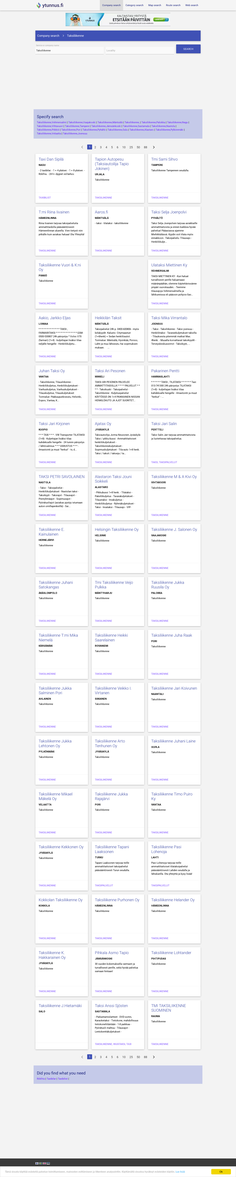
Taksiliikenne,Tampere (77, 126)
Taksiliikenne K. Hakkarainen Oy (52, 955)
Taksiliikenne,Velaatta (49, 133)
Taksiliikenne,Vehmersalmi (51, 122)
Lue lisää (187, 1172)
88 (145, 147)
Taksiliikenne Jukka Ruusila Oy (167, 585)
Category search (134, 5)
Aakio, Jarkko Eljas (55, 318)
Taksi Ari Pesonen (110, 371)
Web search (191, 5)
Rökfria (41, 1078)
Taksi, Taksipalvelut (164, 462)
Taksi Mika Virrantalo (169, 318)
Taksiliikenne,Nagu (177, 122)
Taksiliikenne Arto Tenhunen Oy (110, 743)
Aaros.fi (101, 212)
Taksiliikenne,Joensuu (75, 133)
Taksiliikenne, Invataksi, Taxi (113, 1044)
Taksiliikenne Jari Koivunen (174, 688)
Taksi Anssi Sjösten (111, 1005)
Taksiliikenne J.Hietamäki (60, 1005)
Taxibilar (51, 1078)
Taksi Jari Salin (164, 423)
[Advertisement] (118, 83)
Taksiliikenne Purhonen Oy (117, 900)
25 (131, 147)
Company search (111, 5)
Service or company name (47, 46)
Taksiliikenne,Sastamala (136, 126)
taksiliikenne (103, 250)
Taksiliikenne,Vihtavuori (50, 126)
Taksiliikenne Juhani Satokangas (56, 585)
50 (138, 147)
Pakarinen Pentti (165, 371)
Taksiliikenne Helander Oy (173, 900)
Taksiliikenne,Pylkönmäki (169, 129)
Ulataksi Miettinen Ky (169, 265)
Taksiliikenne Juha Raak (171, 635)
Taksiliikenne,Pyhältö (94, 129)
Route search (173, 5)
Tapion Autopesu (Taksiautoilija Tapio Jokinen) (112, 164)
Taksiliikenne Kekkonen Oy (61, 847)
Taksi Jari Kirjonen (54, 423)
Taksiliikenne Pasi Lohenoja (166, 849)
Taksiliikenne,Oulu (118, 129)
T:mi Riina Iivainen (54, 212)
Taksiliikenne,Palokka (153, 122)
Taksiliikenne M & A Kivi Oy (174, 476)
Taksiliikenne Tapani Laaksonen (112, 849)
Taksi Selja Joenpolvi (169, 212)
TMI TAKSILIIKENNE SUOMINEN (168, 1008)
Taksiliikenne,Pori (71, 129)
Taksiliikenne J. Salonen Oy (174, 529)
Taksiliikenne (103, 197)
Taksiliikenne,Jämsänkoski (106, 126)
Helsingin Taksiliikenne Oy (116, 529)
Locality (111, 50)
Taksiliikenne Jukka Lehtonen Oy (55, 743)
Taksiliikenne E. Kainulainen (52, 532)
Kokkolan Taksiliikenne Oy (60, 900)
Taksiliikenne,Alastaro (141, 129)
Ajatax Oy (103, 423)
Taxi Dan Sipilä (51, 159)
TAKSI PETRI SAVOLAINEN (62, 476)
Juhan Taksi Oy (52, 371)
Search (189, 50)
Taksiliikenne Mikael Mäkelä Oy (55, 796)
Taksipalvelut (104, 885)
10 (124, 147)
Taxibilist (45, 197)
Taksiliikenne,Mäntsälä (110, 122)
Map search (154, 5)
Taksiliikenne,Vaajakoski (82, 122)
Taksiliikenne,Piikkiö (48, 129)
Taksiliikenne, (132, 122)
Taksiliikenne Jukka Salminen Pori (55, 690)
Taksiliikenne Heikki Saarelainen (111, 637)
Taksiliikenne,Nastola (163, 126)
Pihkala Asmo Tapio (112, 952)
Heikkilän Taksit (108, 318)
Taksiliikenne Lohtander (171, 952)
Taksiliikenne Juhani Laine (173, 741)
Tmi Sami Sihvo (164, 159)
